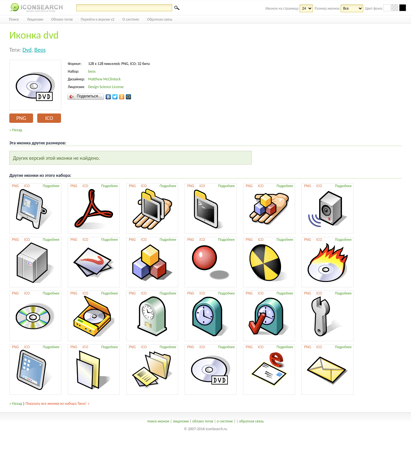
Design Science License (106, 87)
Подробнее (51, 186)
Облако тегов (62, 19)
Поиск (14, 19)
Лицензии (35, 19)
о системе (225, 421)
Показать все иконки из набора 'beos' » (58, 403)
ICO (49, 118)
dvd (27, 49)
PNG (21, 118)
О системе (130, 19)
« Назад (15, 130)
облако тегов (202, 421)
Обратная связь (159, 19)
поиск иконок (158, 421)
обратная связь (251, 421)
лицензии (180, 421)
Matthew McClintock (104, 79)
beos (40, 49)
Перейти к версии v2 (98, 19)
